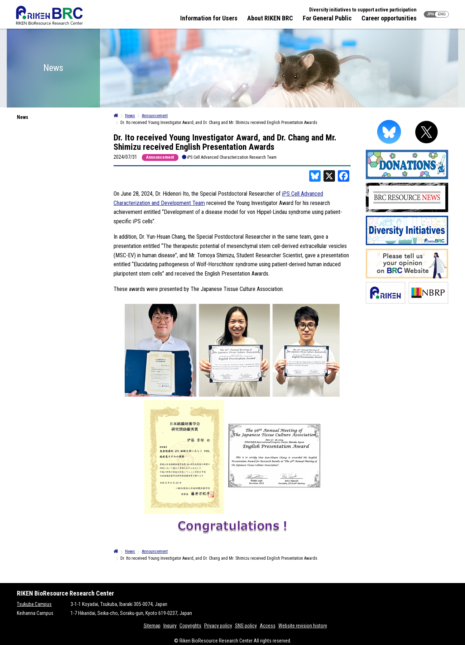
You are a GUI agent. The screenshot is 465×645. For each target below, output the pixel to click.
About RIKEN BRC (270, 18)
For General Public (327, 18)
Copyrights (190, 626)
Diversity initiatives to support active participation (363, 10)
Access (267, 626)
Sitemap (152, 626)
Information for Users (209, 18)
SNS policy (246, 626)
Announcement (160, 157)
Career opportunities (389, 18)
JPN (430, 14)
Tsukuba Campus (34, 604)
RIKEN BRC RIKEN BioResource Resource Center (49, 15)
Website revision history (302, 626)
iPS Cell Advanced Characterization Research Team (232, 157)
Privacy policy (218, 626)
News (22, 117)
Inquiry (170, 626)
